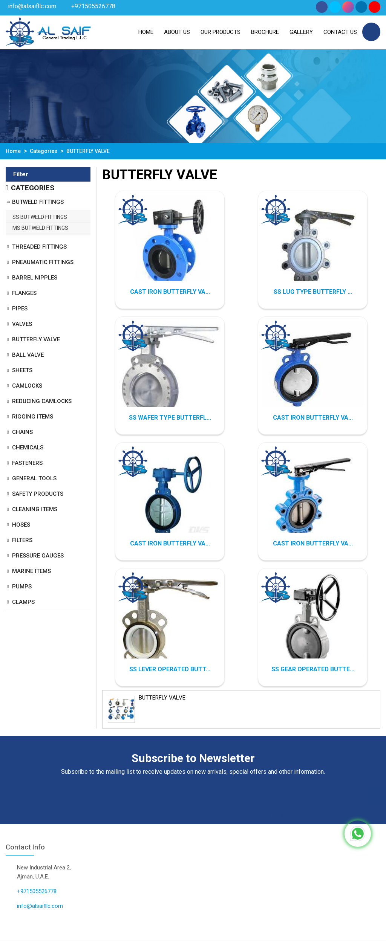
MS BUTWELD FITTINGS (40, 228)
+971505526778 (93, 6)
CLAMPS (23, 602)
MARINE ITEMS (31, 571)
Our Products (220, 32)
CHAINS (22, 432)
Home (145, 32)
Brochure (265, 32)
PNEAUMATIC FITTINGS (43, 262)
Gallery (301, 32)
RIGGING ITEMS (32, 416)
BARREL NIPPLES (34, 277)
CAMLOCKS (27, 385)
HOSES (21, 524)
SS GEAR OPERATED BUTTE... (312, 669)
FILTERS (22, 540)
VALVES (22, 324)
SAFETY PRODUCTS (37, 493)
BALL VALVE (28, 354)
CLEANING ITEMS (34, 509)
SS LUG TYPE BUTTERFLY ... (313, 291)
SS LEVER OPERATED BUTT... (169, 669)
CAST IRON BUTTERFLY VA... (170, 291)
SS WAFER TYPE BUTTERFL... (170, 417)
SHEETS (22, 370)
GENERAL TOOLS (34, 478)
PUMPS (22, 586)
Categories (43, 151)
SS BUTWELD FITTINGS (39, 217)
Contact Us (340, 32)
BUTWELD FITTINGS (38, 202)
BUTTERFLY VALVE (36, 339)
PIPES (20, 308)
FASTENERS (27, 463)
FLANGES (24, 293)
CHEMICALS (27, 447)
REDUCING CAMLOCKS (42, 401)
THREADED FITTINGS (39, 246)
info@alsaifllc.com (32, 6)
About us (177, 32)
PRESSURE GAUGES (38, 555)
